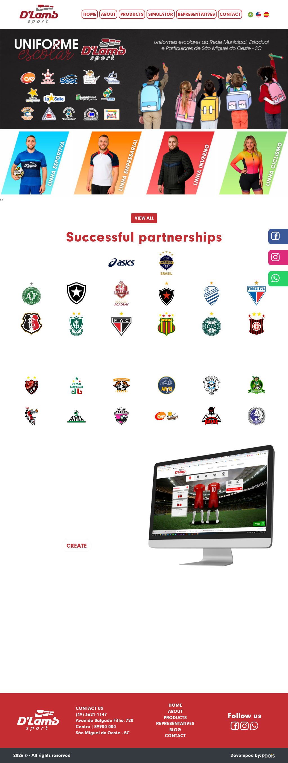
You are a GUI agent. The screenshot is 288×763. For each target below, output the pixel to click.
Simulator (160, 14)
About (108, 14)
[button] (21, 79)
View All (144, 217)
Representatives (196, 14)
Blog (175, 729)
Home (89, 14)
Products (131, 14)
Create (76, 545)
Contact (230, 14)
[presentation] (0, 200)
